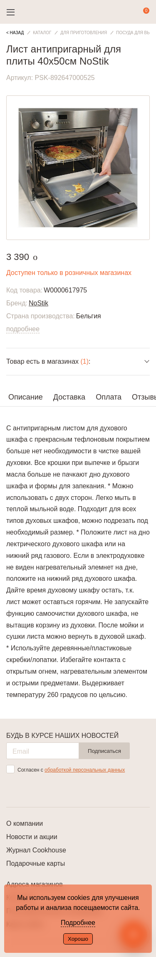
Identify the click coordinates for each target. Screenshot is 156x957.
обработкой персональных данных (85, 770)
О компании (24, 823)
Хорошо (78, 939)
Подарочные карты (35, 863)
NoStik (38, 303)
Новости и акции (31, 836)
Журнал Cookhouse (36, 850)
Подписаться (104, 751)
